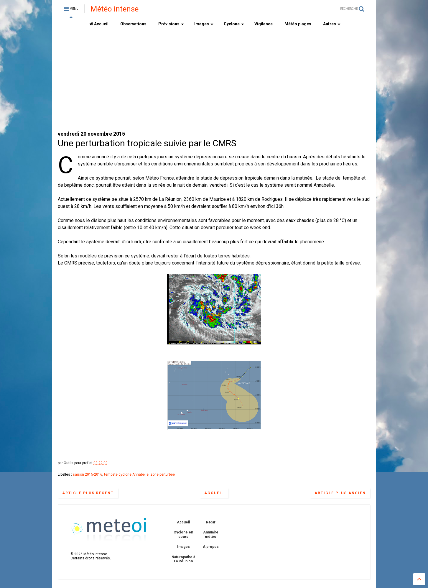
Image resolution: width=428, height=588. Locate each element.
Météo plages (297, 24)
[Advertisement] (214, 80)
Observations (133, 24)
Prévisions (171, 24)
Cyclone (234, 24)
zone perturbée (162, 474)
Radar (210, 522)
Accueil (98, 24)
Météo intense (114, 8)
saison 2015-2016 (87, 474)
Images (203, 24)
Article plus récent (88, 493)
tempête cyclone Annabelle (126, 474)
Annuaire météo (210, 534)
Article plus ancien (340, 493)
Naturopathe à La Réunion (183, 559)
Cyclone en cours (183, 534)
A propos (211, 547)
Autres (331, 24)
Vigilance (263, 24)
